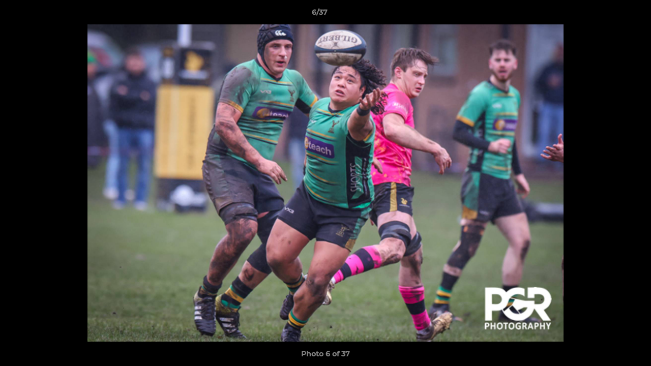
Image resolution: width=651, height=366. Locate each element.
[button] (608, 14)
